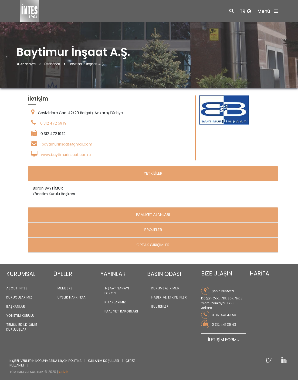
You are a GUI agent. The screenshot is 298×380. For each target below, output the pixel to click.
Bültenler (160, 307)
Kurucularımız (19, 297)
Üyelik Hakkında (72, 297)
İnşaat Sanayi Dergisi (117, 291)
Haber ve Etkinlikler (169, 297)
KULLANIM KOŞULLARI (104, 361)
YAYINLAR (113, 274)
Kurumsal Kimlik (165, 288)
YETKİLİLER (153, 173)
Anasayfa (26, 64)
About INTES (17, 288)
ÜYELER (62, 274)
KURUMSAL (21, 274)
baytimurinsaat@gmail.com (66, 144)
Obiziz (63, 372)
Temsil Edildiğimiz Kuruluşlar (22, 327)
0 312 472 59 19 (53, 123)
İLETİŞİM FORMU (223, 340)
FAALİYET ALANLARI (153, 214)
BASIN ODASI (164, 274)
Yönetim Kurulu (20, 316)
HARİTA (259, 274)
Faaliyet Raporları (121, 311)
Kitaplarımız (115, 302)
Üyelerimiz (52, 64)
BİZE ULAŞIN (216, 274)
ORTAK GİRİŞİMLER (152, 245)
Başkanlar (15, 307)
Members (65, 288)
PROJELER (153, 230)
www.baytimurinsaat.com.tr (66, 155)
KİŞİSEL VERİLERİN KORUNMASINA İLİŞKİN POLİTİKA (46, 361)
